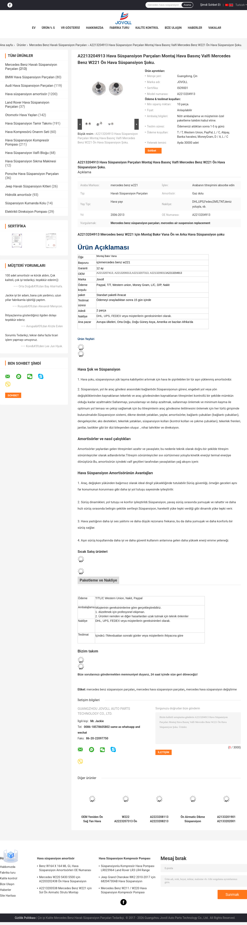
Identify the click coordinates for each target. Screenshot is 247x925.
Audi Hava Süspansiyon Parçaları (29, 86)
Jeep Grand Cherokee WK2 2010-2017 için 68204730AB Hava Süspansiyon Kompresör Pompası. (128, 879)
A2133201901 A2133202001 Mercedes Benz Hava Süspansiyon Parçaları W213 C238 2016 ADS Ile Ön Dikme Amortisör (226, 819)
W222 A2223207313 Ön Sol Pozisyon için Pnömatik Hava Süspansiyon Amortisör (125, 819)
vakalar (214, 27)
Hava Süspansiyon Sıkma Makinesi (30, 161)
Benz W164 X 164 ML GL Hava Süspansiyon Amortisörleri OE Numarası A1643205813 (65, 868)
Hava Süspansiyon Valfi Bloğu (27, 153)
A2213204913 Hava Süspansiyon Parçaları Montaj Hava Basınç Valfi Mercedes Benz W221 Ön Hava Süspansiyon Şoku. (108, 138)
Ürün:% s (48, 27)
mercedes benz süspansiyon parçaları (110, 689)
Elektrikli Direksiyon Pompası (26, 212)
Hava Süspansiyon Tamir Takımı (28, 123)
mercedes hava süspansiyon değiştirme (211, 689)
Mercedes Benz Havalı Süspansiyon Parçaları (58, 45)
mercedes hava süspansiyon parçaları (160, 689)
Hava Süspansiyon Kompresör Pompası (124, 858)
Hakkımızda (95, 27)
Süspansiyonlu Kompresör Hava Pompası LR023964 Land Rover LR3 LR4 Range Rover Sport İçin (127, 868)
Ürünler (21, 45)
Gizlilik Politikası (25, 917)
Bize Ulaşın (173, 27)
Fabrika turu (119, 27)
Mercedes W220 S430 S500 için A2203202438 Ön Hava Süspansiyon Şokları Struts (62, 879)
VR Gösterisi (70, 27)
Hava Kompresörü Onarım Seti (27, 132)
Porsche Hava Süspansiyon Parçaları (32, 174)
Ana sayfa (6, 45)
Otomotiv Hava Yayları (21, 115)
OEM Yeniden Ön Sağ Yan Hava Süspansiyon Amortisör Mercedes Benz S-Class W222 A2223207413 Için (92, 819)
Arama (187, 4)
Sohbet (152, 150)
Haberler (195, 27)
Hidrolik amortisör (18, 195)
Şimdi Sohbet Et (210, 4)
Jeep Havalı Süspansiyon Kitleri (28, 186)
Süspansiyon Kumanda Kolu (25, 203)
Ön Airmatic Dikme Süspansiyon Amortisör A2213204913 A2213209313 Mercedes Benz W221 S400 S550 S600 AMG (193, 819)
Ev (34, 27)
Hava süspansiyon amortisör (26, 94)
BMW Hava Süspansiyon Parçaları (30, 77)
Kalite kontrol (147, 27)
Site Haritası (8, 895)
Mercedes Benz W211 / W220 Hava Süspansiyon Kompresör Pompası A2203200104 (124, 891)
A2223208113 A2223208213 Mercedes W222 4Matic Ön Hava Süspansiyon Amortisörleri (159, 819)
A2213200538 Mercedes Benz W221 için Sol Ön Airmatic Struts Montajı (65, 890)
